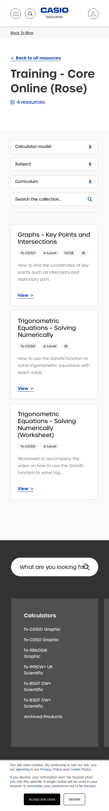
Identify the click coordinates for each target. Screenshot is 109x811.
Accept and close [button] (42, 799)
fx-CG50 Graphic (41, 640)
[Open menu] (16, 15)
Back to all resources (38, 58)
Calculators (40, 615)
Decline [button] (74, 799)
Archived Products (43, 717)
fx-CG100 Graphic (42, 629)
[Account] (91, 13)
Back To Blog (21, 33)
